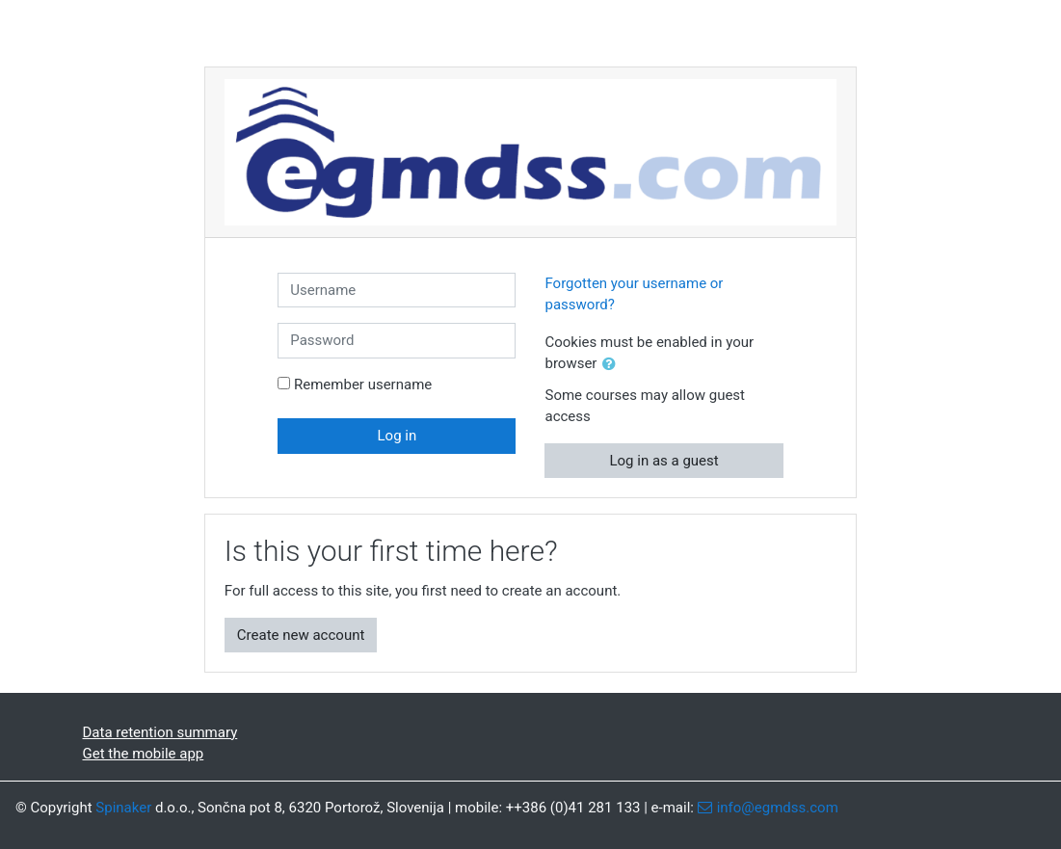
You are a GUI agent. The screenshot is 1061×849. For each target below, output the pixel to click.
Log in (397, 435)
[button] (612, 365)
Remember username (363, 384)
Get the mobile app (143, 753)
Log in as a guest (663, 460)
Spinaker (123, 807)
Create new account (301, 635)
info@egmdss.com (777, 807)
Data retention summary (160, 732)
